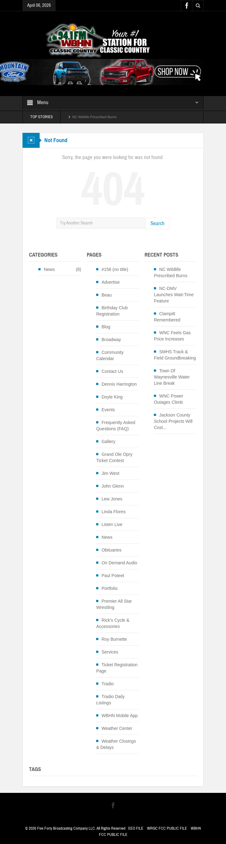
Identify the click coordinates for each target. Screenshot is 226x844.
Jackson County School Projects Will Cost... (173, 421)
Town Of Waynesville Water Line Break (172, 377)
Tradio (107, 683)
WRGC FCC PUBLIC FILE (167, 828)
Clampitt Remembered (167, 316)
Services (109, 651)
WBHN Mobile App (119, 715)
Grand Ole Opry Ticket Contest (114, 457)
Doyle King (112, 396)
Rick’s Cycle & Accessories (112, 623)
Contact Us (112, 371)
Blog (105, 326)
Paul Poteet (112, 575)
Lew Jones (111, 498)
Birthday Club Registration (112, 310)
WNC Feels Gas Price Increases (172, 335)
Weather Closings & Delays (116, 744)
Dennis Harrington (119, 384)
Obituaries (111, 549)
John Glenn (112, 486)
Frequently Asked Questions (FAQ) (115, 425)
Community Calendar (110, 355)
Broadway (111, 339)
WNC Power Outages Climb (168, 399)
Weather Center (116, 728)
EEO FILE (135, 828)
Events (108, 409)
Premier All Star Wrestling (114, 604)
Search (157, 223)
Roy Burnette (114, 639)
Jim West (110, 473)
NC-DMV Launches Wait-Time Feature (174, 294)
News (49, 269)
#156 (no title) (114, 269)
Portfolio (109, 588)
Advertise (110, 282)
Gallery (108, 441)
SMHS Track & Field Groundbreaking (175, 354)
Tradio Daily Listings (110, 699)
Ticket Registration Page (116, 667)
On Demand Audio (119, 562)
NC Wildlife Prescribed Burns (94, 117)
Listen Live (111, 524)
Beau (106, 294)
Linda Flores (113, 511)
